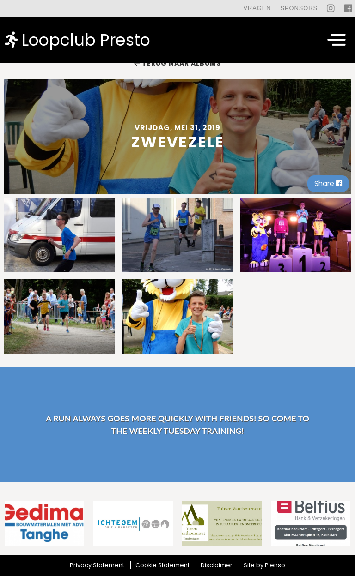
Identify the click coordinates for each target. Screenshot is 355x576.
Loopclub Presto (77, 39)
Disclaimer (217, 565)
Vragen (257, 8)
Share (328, 183)
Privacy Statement (97, 565)
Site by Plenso (264, 565)
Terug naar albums (177, 63)
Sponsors (299, 8)
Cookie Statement (162, 565)
